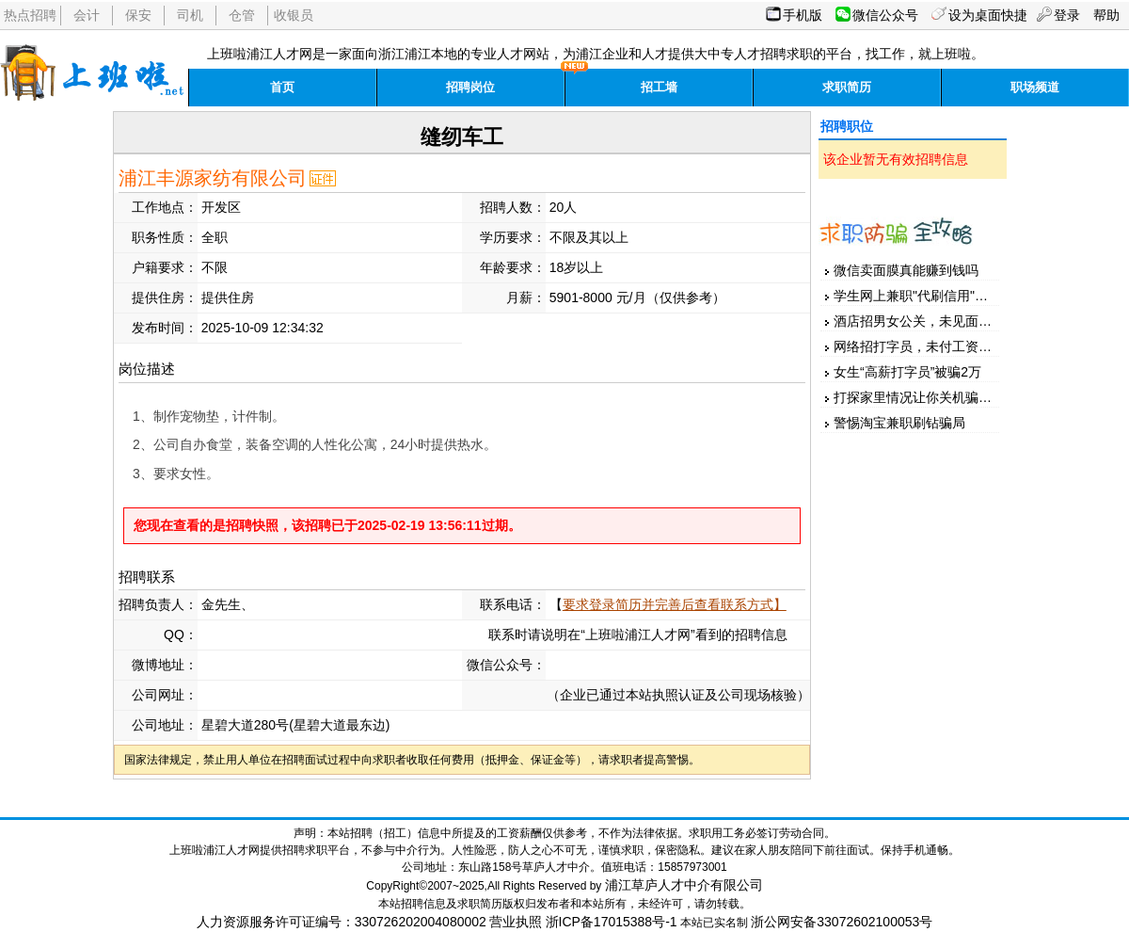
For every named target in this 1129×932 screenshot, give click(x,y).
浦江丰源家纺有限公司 (213, 178)
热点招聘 (30, 15)
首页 (282, 87)
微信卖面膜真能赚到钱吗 (906, 270)
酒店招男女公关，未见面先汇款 (926, 321)
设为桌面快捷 (987, 15)
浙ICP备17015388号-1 (611, 921)
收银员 (293, 15)
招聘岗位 (470, 87)
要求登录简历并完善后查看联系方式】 (675, 604)
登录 (1067, 15)
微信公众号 (885, 15)
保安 (138, 15)
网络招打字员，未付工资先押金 (926, 346)
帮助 (1106, 15)
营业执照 (515, 921)
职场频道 (1034, 87)
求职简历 (846, 87)
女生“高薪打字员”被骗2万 (907, 371)
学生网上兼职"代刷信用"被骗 (917, 295)
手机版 (802, 15)
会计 (86, 15)
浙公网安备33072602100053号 (841, 921)
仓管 (242, 15)
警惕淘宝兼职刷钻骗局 (899, 422)
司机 (190, 15)
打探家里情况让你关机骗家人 (919, 397)
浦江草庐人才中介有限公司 (684, 884)
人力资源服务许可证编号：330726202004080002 (341, 921)
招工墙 (659, 87)
